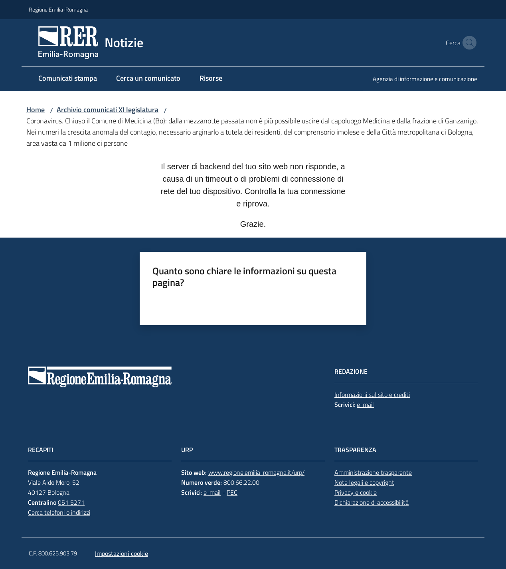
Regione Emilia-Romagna (58, 9)
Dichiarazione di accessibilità (371, 502)
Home (35, 109)
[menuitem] (68, 79)
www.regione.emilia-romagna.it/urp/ (256, 472)
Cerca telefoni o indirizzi (59, 512)
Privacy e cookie (355, 492)
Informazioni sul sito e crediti (372, 394)
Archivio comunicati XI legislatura (107, 109)
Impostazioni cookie (121, 553)
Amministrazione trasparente (373, 472)
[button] (467, 42)
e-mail (365, 404)
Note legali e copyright (364, 482)
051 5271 (71, 502)
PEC (232, 492)
